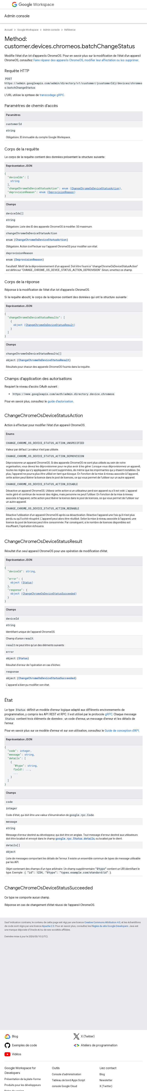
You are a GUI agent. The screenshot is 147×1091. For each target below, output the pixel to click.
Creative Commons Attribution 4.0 (102, 922)
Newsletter (106, 1080)
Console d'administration (66, 1074)
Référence (69, 29)
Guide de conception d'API (122, 730)
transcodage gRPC (52, 95)
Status (27, 582)
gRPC (108, 714)
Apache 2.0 (48, 926)
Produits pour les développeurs (22, 1085)
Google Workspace (27, 29)
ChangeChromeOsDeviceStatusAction (95, 188)
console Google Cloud (64, 1086)
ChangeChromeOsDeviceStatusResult (50, 325)
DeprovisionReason (61, 192)
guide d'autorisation (60, 401)
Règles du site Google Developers (110, 926)
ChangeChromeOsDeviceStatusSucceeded (49, 593)
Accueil (8, 29)
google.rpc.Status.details (75, 838)
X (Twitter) (106, 1086)
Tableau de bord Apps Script (68, 1080)
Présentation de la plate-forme (22, 1079)
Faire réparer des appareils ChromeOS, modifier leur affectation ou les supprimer (85, 60)
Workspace (36, 4)
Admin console (17, 16)
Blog (102, 1074)
